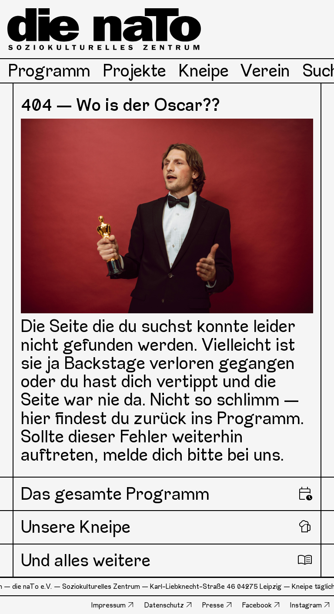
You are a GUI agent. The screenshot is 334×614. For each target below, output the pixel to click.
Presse (213, 605)
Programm (49, 70)
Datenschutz (164, 605)
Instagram (306, 605)
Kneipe (204, 70)
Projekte (134, 70)
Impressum (108, 605)
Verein (265, 70)
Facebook (257, 605)
